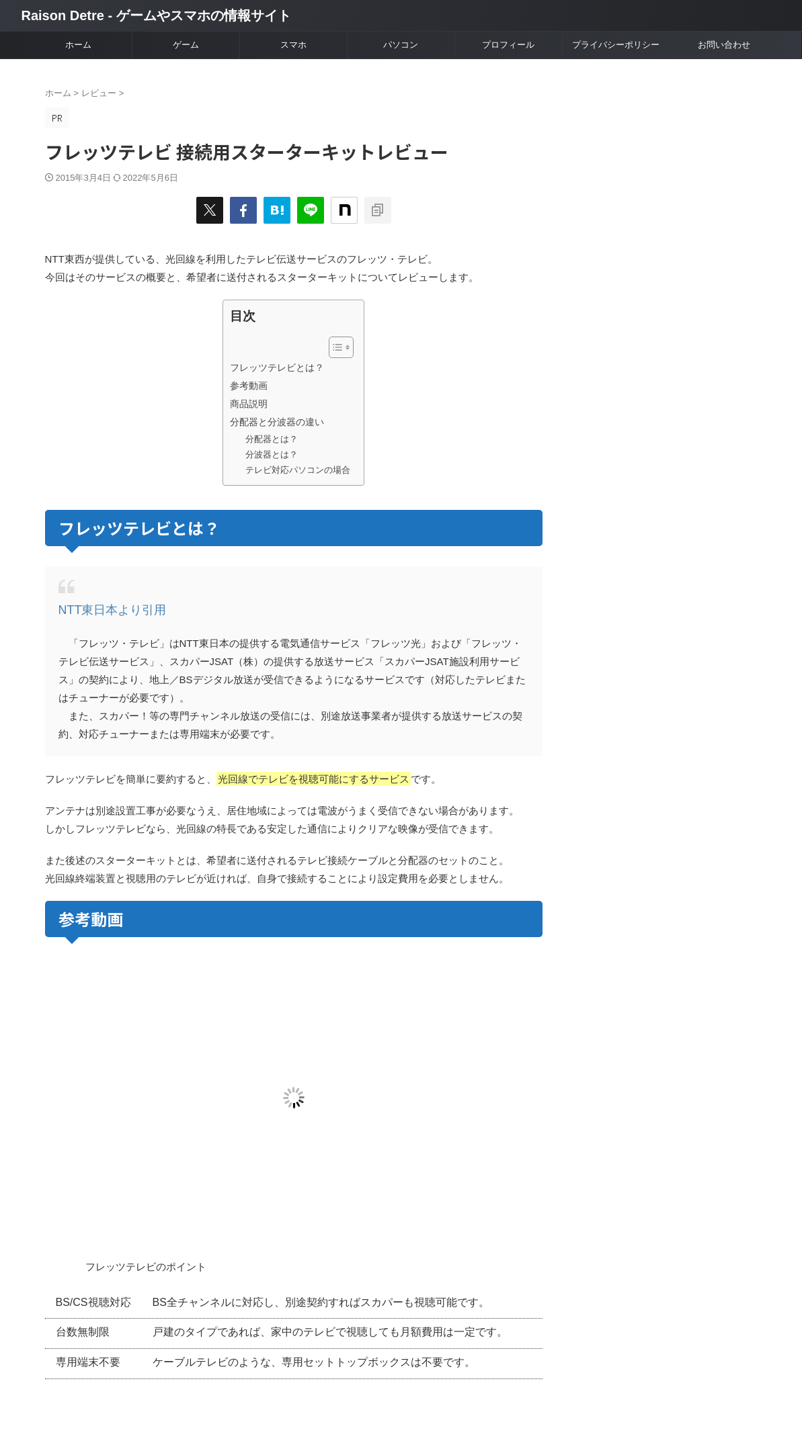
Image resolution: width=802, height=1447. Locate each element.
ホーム (78, 45)
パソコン (400, 45)
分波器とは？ (271, 454)
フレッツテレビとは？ (277, 367)
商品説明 (249, 403)
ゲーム (186, 45)
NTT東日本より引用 (103, 609)
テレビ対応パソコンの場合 (297, 470)
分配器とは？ (271, 439)
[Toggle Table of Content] (334, 347)
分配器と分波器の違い (277, 421)
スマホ (293, 45)
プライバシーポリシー (615, 45)
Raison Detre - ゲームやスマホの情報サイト (156, 15)
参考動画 (249, 385)
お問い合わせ (724, 45)
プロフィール (508, 45)
